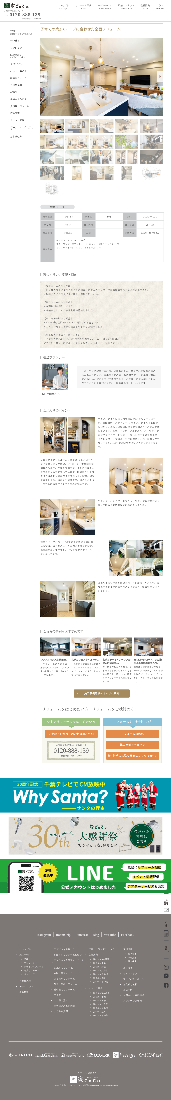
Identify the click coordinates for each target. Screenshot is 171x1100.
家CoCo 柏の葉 (100, 982)
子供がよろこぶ (18, 98)
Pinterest (81, 935)
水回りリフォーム (63, 973)
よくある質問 (61, 1011)
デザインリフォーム (34, 967)
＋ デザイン (16, 63)
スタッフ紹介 (96, 988)
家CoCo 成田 (99, 978)
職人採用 (132, 961)
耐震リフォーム (18, 77)
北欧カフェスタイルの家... (85, 659)
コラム (160, 7)
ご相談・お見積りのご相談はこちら (71, 734)
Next (160, 76)
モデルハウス (26, 986)
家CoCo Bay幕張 (101, 959)
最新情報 (24, 992)
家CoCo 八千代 (100, 970)
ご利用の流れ (61, 1000)
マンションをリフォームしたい (67, 961)
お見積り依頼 (130, 984)
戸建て (27, 959)
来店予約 (128, 990)
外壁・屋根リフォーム (65, 984)
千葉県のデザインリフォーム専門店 (75, 1085)
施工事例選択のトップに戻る (101, 693)
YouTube (110, 935)
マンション (16, 47)
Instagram (44, 935)
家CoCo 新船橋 (100, 974)
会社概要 (128, 968)
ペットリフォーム (33, 974)
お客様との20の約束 (64, 1006)
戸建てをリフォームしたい (68, 955)
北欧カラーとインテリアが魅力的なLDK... (117, 661)
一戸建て (15, 40)
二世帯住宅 (16, 84)
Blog (96, 935)
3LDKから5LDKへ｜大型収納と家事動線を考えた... (148, 661)
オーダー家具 (17, 119)
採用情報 (128, 949)
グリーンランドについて (101, 949)
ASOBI (13, 91)
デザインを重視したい (65, 949)
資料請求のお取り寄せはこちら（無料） (132, 755)
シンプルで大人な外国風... (54, 659)
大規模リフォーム (19, 105)
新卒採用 (132, 954)
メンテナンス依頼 (132, 1001)
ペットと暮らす (18, 70)
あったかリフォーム (64, 979)
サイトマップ (130, 973)
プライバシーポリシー (135, 979)
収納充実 (15, 112)
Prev (43, 76)
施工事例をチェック (132, 744)
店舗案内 (93, 954)
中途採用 (132, 957)
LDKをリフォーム (63, 968)
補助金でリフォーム (64, 989)
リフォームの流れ (132, 734)
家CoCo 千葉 (99, 963)
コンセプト (63, 7)
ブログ (57, 995)
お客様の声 (25, 981)
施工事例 (24, 954)
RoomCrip (63, 935)
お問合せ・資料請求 (133, 995)
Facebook (127, 935)
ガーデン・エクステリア (22, 128)
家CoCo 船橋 (99, 967)
